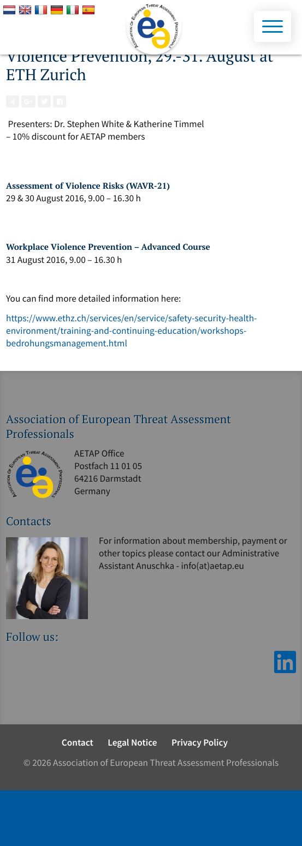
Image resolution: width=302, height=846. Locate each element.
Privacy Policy (199, 742)
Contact (77, 742)
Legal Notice (132, 742)
